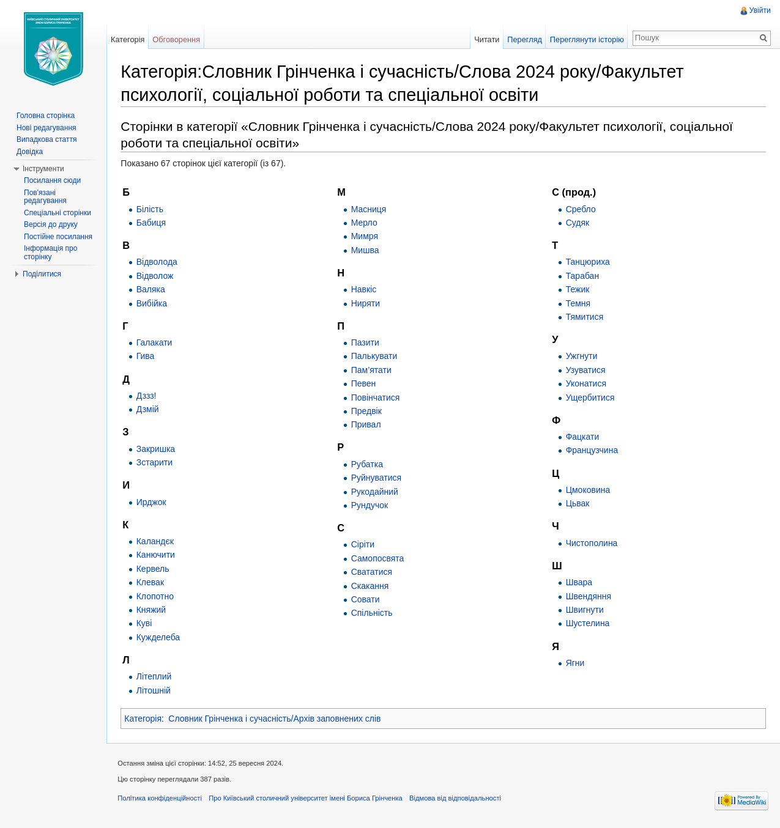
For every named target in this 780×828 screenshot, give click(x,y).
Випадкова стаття (46, 139)
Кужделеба (160, 637)
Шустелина (588, 624)
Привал (367, 425)
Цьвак (578, 504)
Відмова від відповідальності (457, 800)
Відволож (157, 276)
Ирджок (153, 502)
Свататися (372, 572)
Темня (578, 303)
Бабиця (153, 223)
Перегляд (524, 39)
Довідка (30, 151)
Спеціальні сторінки (57, 213)
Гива (147, 356)
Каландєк (157, 542)
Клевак (152, 583)
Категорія (145, 719)
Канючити (157, 555)
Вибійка (153, 303)
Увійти (759, 10)
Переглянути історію (586, 39)
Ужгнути (582, 356)
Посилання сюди (52, 180)
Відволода (158, 262)
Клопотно (157, 596)
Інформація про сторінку (50, 252)
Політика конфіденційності (162, 800)
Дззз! (148, 396)
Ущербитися (590, 397)
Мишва (366, 250)
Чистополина (592, 543)
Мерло (365, 223)
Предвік (367, 411)
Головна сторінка (46, 115)
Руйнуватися (377, 478)
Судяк (578, 223)
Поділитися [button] (42, 274)
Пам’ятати (372, 370)
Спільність (373, 613)
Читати (486, 39)
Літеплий (156, 677)
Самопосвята (379, 559)
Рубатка (368, 464)
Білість (151, 209)
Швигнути (585, 610)
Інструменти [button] (43, 168)
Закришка (157, 449)
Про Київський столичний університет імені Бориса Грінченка (308, 800)
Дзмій (149, 410)
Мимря (365, 237)
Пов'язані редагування (45, 196)
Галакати (156, 343)
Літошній (155, 690)
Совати (366, 600)
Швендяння (588, 596)
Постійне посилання (58, 236)
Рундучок (370, 506)
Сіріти (364, 545)
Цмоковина (588, 490)
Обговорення (178, 39)
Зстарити (156, 463)
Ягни (575, 663)
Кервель (154, 569)
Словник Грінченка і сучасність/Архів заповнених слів (277, 719)
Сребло (581, 209)
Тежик (578, 290)
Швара (579, 583)
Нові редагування (46, 128)
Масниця (370, 209)
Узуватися (586, 370)
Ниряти (366, 303)
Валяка (152, 290)
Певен (364, 384)
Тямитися (585, 317)
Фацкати (583, 437)
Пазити (366, 343)
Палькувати (375, 356)
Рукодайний (375, 492)
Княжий (153, 610)
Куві (146, 624)
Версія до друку (51, 224)
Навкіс (365, 290)
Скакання (371, 586)
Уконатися (586, 384)
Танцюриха (588, 262)
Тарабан (583, 276)
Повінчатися (376, 397)
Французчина (592, 451)
